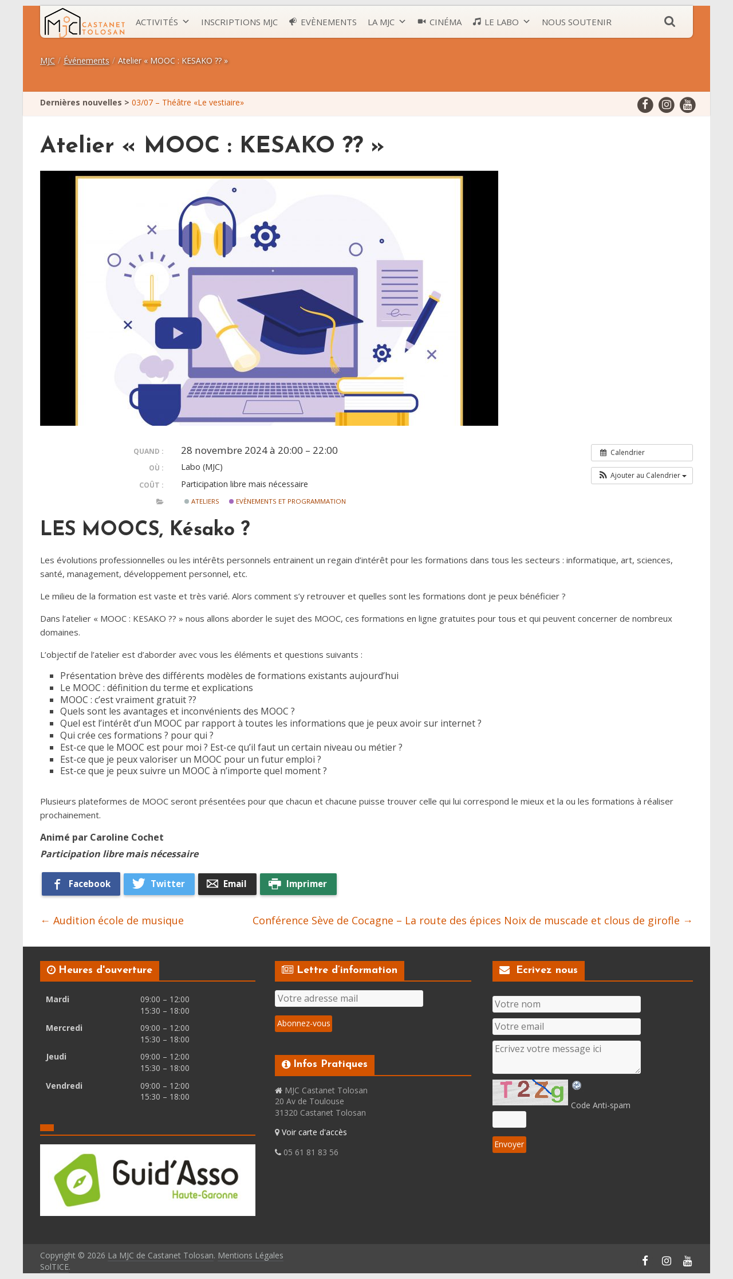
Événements (86, 60)
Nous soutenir (577, 22)
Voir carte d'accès (314, 1132)
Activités (157, 22)
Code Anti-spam (600, 1105)
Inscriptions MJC (239, 22)
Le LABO (501, 22)
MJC (47, 60)
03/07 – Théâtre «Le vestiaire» (188, 102)
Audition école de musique (112, 920)
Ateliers (201, 501)
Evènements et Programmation (287, 501)
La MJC (381, 22)
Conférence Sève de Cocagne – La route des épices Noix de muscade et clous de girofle (473, 920)
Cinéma (445, 22)
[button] (642, 476)
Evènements (329, 22)
